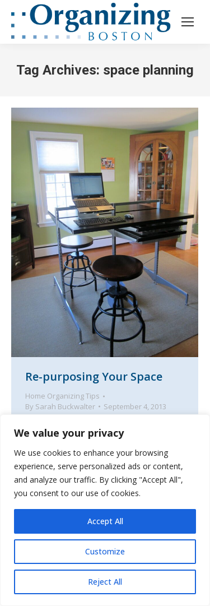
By (60, 406)
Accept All (105, 521)
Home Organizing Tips (62, 396)
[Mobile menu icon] (187, 22)
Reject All (105, 581)
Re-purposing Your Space (93, 376)
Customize (105, 551)
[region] (105, 510)
